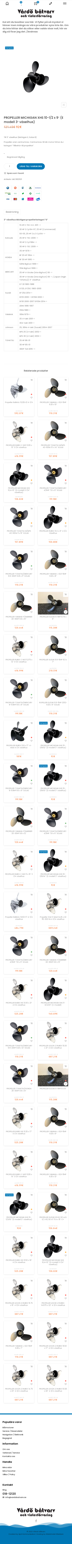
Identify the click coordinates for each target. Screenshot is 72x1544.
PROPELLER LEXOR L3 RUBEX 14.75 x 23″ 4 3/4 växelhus (19, 1390)
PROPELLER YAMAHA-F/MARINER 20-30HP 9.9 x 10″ (19, 618)
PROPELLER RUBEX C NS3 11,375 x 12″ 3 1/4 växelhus (19, 660)
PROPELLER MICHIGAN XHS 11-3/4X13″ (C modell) (53, 1004)
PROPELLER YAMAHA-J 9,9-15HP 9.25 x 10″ (53, 403)
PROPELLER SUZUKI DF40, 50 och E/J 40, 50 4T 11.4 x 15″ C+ (53, 1218)
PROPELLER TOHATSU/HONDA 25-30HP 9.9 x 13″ (19, 1089)
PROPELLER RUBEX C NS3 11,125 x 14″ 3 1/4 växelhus (19, 1175)
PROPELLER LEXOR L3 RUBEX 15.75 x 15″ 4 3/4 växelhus (19, 1304)
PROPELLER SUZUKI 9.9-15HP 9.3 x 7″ (53, 660)
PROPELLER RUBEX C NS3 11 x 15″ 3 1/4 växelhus (19, 875)
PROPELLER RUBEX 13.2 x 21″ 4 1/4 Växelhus (53, 532)
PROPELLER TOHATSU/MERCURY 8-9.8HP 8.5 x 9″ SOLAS (19, 789)
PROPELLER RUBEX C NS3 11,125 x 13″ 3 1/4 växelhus (19, 446)
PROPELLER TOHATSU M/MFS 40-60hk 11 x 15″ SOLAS (19, 532)
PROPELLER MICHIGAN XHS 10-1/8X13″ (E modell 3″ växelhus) (53, 789)
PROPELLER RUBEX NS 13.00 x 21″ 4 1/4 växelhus (19, 1004)
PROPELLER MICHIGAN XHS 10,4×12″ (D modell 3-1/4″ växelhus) (53, 1262)
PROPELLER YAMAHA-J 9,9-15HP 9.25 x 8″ (53, 575)
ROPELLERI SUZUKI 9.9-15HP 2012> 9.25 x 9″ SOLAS (53, 703)
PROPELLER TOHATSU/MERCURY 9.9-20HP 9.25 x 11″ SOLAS (19, 575)
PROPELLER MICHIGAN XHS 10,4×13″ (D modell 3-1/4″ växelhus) (19, 490)
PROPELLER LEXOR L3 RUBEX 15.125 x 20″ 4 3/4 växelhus (53, 1390)
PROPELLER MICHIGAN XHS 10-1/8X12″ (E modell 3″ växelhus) (53, 746)
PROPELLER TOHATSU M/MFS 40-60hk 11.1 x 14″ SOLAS (53, 446)
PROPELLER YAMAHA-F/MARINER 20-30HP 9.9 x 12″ (19, 832)
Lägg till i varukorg (31, 166)
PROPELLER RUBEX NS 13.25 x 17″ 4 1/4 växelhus (19, 1132)
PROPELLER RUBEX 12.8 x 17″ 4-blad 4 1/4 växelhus (19, 746)
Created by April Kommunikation (22, 1534)
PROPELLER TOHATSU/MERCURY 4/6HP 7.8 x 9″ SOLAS (19, 961)
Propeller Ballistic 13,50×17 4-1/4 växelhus (19, 918)
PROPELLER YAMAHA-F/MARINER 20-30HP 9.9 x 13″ (53, 961)
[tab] (36, 211)
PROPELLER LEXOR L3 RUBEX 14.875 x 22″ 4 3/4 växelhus (53, 1304)
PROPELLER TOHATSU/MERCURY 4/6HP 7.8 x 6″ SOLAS (53, 832)
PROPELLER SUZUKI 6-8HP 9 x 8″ (53, 1088)
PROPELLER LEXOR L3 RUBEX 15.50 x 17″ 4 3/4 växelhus (53, 1347)
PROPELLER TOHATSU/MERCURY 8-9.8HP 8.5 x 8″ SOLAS (19, 703)
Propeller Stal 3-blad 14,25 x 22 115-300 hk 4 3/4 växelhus (53, 918)
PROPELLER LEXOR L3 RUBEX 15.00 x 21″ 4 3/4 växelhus (53, 1046)
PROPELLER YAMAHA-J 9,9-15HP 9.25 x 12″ (53, 1175)
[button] (14, 173)
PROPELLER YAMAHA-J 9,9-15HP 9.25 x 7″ (19, 1347)
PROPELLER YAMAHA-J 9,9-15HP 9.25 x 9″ (53, 1132)
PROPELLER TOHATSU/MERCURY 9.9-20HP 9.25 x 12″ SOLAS (19, 1046)
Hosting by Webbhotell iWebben (50, 1534)
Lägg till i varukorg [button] (32, 380)
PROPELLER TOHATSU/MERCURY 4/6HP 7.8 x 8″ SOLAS (53, 489)
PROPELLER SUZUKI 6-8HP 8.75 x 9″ (53, 618)
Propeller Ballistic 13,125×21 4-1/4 (19, 402)
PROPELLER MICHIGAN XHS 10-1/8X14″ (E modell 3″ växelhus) (53, 875)
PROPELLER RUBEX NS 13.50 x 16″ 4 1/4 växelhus (19, 1261)
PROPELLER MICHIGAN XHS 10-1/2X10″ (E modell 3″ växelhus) (19, 1218)
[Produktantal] (9, 166)
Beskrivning (12, 211)
